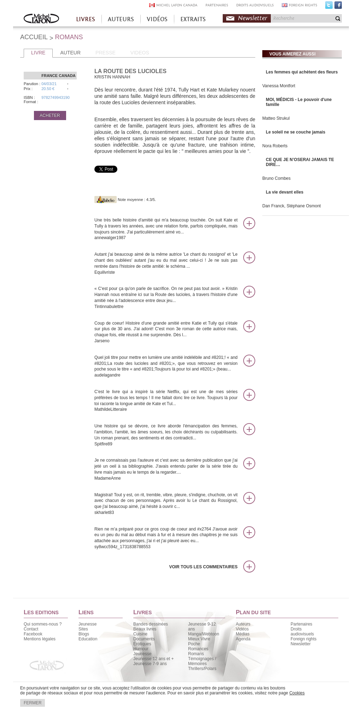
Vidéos (242, 629)
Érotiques (142, 643)
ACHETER (50, 115)
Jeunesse (87, 624)
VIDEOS (139, 52)
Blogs (83, 634)
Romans (196, 653)
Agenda (243, 638)
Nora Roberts (274, 145)
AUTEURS (121, 19)
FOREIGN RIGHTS (303, 5)
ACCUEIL (34, 37)
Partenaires (301, 624)
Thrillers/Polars (202, 668)
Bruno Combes (276, 178)
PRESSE (105, 52)
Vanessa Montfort (278, 85)
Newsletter (252, 18)
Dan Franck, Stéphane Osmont (291, 205)
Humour (140, 648)
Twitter (329, 6)
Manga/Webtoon (203, 634)
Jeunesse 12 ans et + (153, 658)
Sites (83, 629)
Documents (144, 638)
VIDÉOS (157, 19)
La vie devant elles (284, 192)
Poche (194, 643)
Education (87, 638)
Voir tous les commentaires (203, 566)
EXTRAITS (193, 19)
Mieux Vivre (199, 638)
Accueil (41, 19)
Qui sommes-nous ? (43, 624)
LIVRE (38, 52)
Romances (198, 648)
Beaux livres (144, 629)
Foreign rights (303, 638)
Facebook (338, 6)
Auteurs (243, 624)
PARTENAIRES (216, 5)
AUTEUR (70, 52)
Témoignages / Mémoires (202, 661)
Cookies (296, 693)
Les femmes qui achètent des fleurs (302, 72)
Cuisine (140, 634)
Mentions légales (40, 638)
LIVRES (85, 19)
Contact (31, 629)
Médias (243, 634)
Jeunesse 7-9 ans (150, 663)
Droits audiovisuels (302, 631)
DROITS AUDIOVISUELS (255, 5)
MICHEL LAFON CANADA (176, 5)
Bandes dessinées (150, 624)
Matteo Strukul (276, 118)
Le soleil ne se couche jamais (295, 132)
